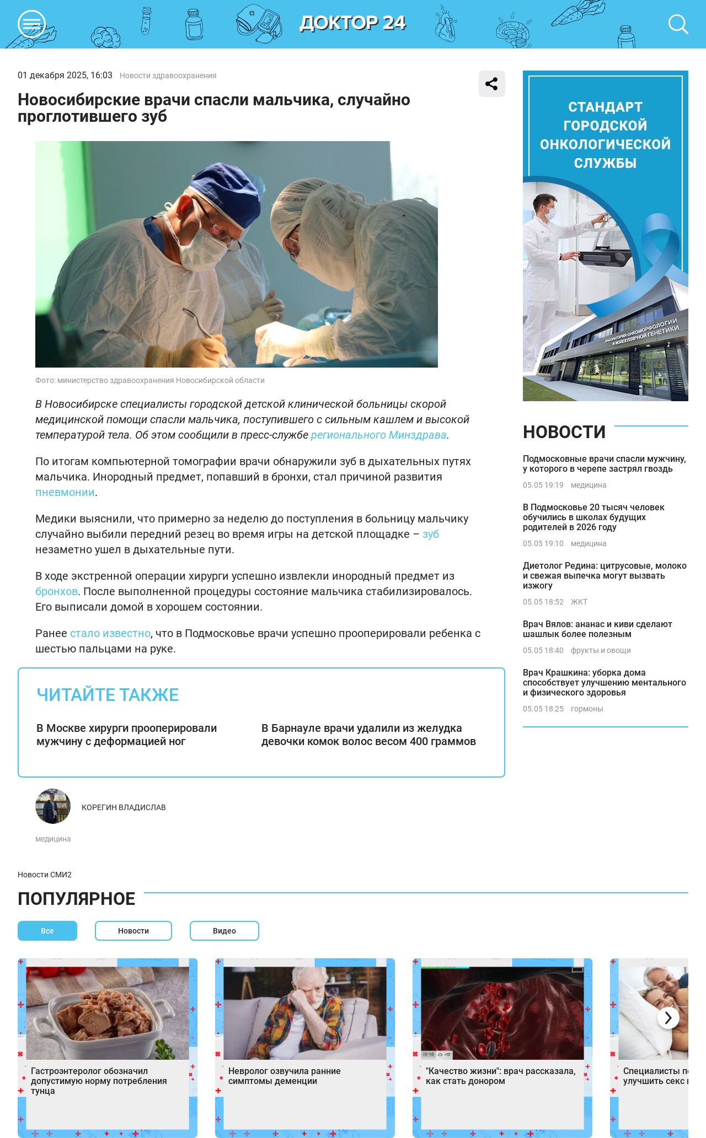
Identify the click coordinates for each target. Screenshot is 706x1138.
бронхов (56, 591)
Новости (564, 432)
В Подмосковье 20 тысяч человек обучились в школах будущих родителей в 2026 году (594, 517)
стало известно (110, 633)
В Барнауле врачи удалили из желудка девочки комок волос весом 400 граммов (368, 734)
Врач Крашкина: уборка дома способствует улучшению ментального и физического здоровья (604, 682)
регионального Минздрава (379, 434)
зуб (430, 534)
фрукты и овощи (601, 650)
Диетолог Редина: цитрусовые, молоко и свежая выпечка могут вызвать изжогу (605, 575)
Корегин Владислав (124, 807)
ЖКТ (579, 601)
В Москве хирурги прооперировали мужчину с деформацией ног (126, 734)
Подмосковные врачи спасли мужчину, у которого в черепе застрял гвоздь (604, 464)
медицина (53, 839)
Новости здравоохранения (168, 75)
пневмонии (65, 492)
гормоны (587, 708)
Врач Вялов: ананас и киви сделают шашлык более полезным (597, 629)
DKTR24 (353, 24)
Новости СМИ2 (45, 874)
